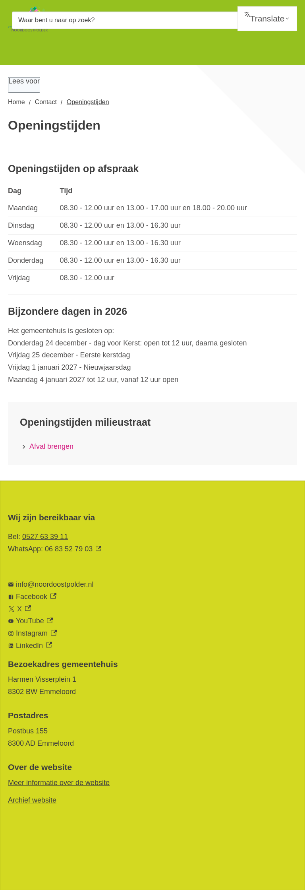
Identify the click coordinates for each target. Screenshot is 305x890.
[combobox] (152, 20)
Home (16, 102)
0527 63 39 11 (45, 537)
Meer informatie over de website (59, 783)
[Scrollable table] (152, 234)
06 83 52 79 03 (73, 549)
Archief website (32, 800)
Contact (46, 102)
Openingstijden (88, 102)
